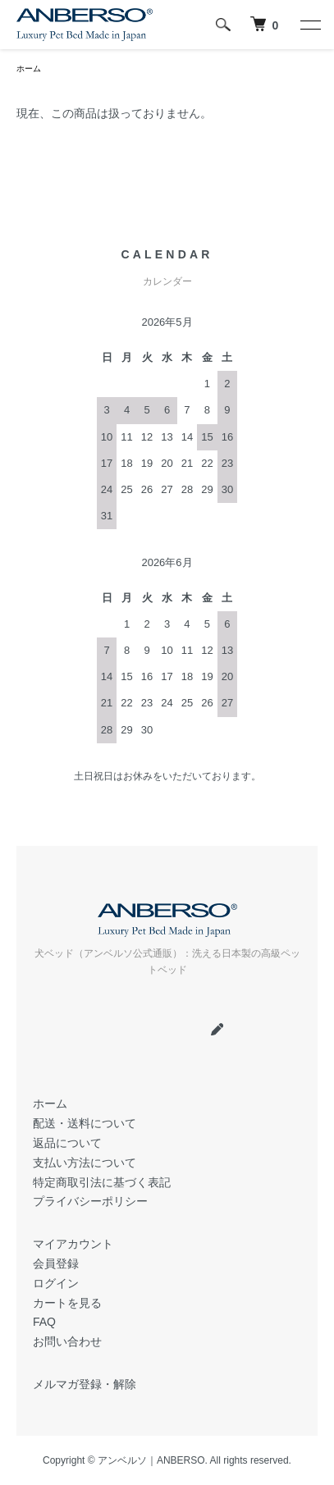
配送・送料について (84, 1123)
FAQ (44, 1321)
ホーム (28, 68)
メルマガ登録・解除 (84, 1384)
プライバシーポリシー (90, 1201)
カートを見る (67, 1302)
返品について (67, 1142)
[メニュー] (309, 24)
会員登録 (56, 1263)
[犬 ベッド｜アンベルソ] (264, 24)
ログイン (56, 1283)
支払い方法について (84, 1162)
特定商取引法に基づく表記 (102, 1182)
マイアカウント (73, 1243)
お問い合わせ (67, 1341)
